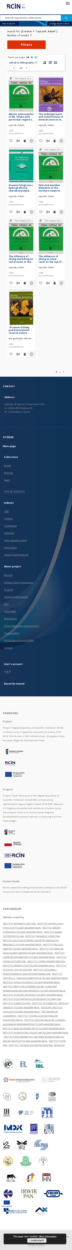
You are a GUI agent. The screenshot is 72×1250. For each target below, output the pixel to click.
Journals (8, 472)
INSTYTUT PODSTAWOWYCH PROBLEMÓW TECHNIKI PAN (32, 999)
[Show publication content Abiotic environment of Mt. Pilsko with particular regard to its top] (24, 140)
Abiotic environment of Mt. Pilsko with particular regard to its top (21, 116)
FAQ (6, 604)
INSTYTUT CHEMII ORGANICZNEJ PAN (46, 961)
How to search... (9, 23)
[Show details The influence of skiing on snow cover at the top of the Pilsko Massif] (60, 283)
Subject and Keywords (16, 554)
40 (31, 57)
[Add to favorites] (10, 140)
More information (47, 1236)
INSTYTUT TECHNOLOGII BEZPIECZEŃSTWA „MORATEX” (37, 1045)
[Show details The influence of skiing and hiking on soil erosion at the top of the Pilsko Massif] (31, 283)
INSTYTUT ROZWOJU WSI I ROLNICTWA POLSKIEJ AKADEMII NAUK (35, 1032)
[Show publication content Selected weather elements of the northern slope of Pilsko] (54, 212)
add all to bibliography (23, 62)
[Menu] (67, 3)
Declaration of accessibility (19, 640)
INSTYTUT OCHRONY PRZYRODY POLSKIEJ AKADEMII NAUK (33, 994)
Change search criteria (59, 23)
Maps (7, 480)
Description (10, 547)
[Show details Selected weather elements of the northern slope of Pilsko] (60, 212)
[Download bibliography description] (17, 140)
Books (7, 465)
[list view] (55, 62)
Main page (9, 446)
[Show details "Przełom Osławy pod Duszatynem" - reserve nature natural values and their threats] (31, 354)
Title (6, 511)
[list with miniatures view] (50, 62)
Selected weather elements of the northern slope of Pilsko (49, 188)
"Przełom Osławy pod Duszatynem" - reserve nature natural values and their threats (20, 330)
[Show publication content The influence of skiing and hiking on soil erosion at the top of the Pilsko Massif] (24, 283)
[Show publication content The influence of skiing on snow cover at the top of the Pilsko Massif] (54, 283)
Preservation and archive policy (21, 626)
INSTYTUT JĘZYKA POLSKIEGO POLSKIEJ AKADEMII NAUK (31, 982)
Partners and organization (18, 582)
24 (27, 57)
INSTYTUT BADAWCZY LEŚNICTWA (42, 936)
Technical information (16, 597)
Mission (8, 575)
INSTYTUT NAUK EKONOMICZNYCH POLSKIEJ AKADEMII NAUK (34, 1028)
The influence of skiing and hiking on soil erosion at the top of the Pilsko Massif (21, 259)
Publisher (9, 533)
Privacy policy (11, 633)
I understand (37, 1240)
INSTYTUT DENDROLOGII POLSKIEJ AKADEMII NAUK (29, 965)
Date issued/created (15, 540)
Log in (7, 671)
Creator (8, 518)
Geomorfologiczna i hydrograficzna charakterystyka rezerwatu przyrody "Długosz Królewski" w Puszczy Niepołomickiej (21, 188)
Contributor (10, 525)
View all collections (14, 491)
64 (36, 57)
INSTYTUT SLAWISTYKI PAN (17, 1003)
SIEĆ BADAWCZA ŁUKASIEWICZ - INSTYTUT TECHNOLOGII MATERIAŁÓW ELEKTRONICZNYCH (30, 1015)
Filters (26, 45)
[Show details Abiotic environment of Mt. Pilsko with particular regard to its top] (31, 140)
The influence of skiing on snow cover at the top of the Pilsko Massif (49, 259)
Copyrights (10, 611)
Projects (8, 589)
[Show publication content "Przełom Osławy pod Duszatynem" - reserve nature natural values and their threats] (24, 354)
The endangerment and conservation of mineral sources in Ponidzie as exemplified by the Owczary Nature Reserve (50, 116)
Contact (8, 647)
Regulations (10, 618)
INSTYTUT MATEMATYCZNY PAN (19, 923)
